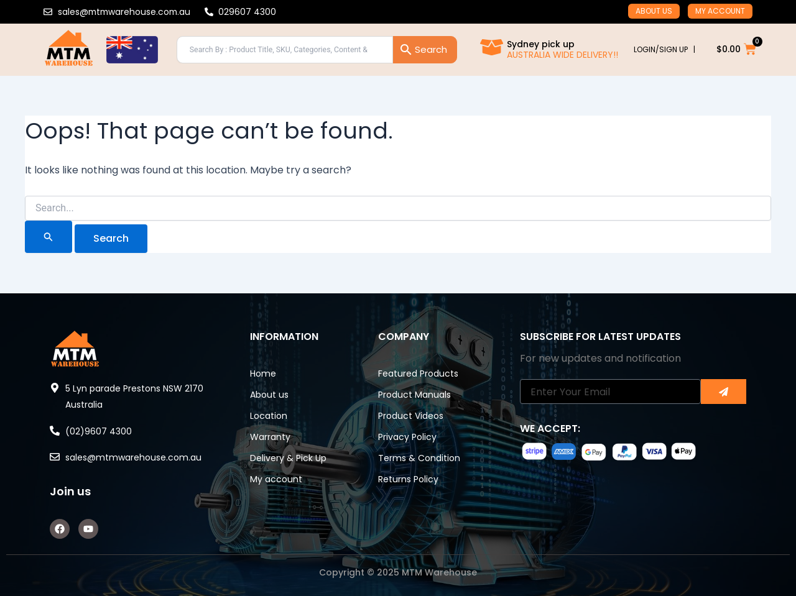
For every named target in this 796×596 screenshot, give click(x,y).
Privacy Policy (407, 437)
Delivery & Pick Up (288, 458)
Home (263, 373)
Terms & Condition (419, 458)
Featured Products (418, 373)
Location (268, 416)
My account (720, 11)
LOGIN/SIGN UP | (664, 49)
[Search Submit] (48, 237)
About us (654, 11)
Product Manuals (414, 394)
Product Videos (410, 416)
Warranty (270, 437)
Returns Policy (408, 479)
